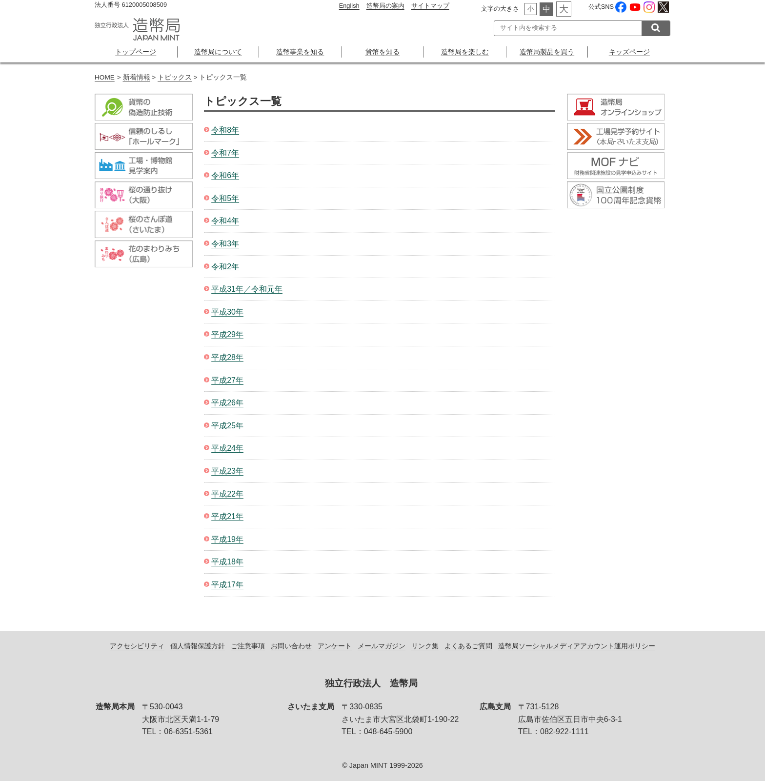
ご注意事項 (248, 646)
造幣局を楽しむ (465, 52)
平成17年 (227, 585)
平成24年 (227, 448)
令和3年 (225, 244)
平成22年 (227, 494)
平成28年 (227, 357)
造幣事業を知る (300, 52)
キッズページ (629, 52)
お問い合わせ (291, 646)
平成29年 (227, 334)
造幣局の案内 (385, 5)
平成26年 (227, 403)
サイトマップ (430, 5)
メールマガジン (381, 646)
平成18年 (227, 562)
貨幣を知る (382, 52)
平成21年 (227, 516)
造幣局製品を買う (547, 52)
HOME (105, 77)
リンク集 (425, 646)
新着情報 (136, 77)
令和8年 (225, 130)
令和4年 (225, 221)
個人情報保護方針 (197, 646)
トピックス (175, 77)
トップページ (135, 52)
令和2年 (225, 266)
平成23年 (227, 471)
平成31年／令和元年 (246, 289)
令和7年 (225, 153)
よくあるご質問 (468, 646)
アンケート (335, 646)
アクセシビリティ (137, 646)
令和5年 (225, 198)
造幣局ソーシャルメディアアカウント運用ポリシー (576, 646)
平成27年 (227, 380)
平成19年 (227, 539)
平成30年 (227, 312)
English (349, 5)
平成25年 (227, 425)
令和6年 (225, 175)
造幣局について (218, 52)
